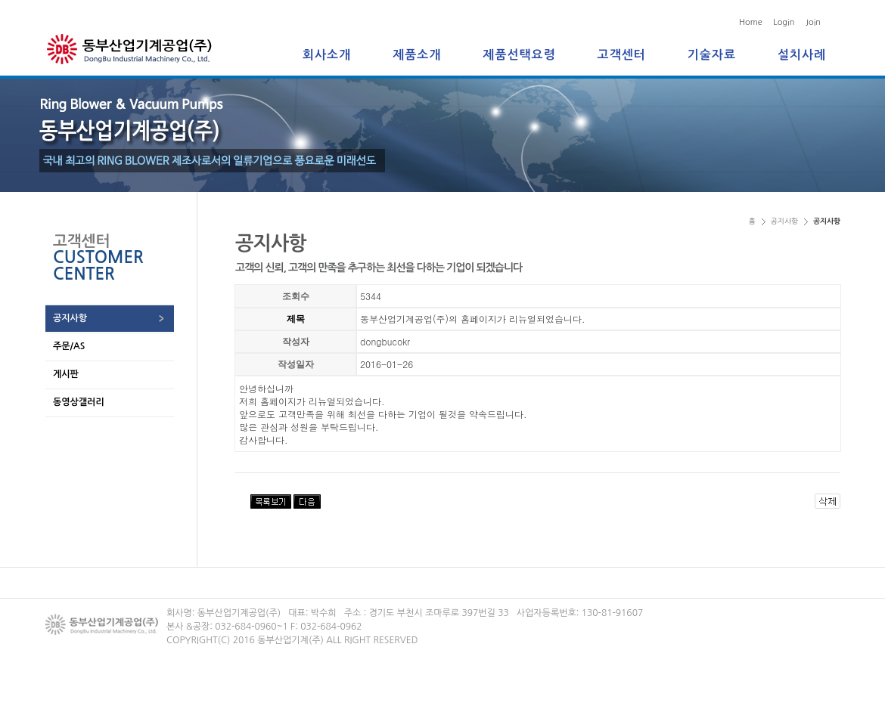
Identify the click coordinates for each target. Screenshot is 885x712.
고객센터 (622, 54)
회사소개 (327, 54)
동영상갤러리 (78, 402)
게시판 (66, 374)
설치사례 (802, 54)
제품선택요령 (519, 54)
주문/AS (69, 346)
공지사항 (70, 318)
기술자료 (712, 54)
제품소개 (417, 54)
